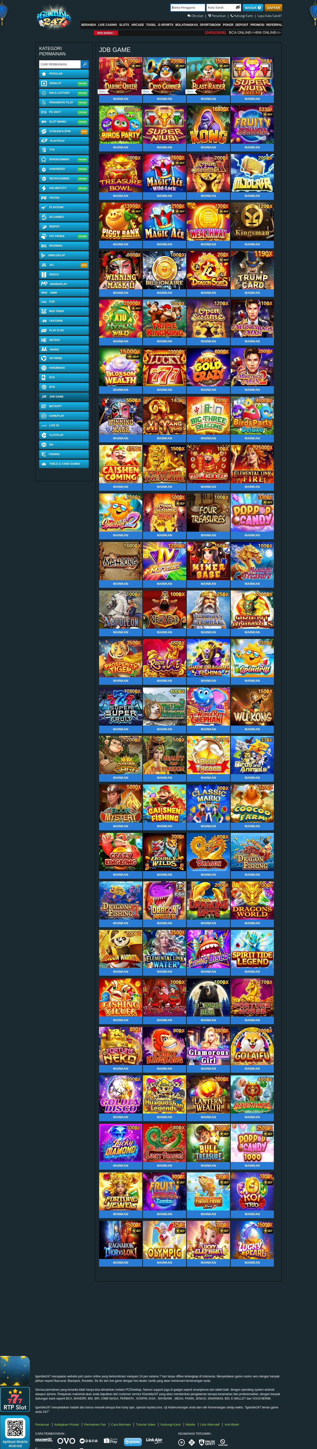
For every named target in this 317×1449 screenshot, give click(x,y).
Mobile (191, 1424)
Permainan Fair (95, 1424)
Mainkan (120, 99)
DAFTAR (273, 8)
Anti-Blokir (232, 1424)
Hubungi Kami (170, 1424)
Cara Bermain (121, 1424)
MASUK (253, 8)
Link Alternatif (210, 1424)
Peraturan (42, 1424)
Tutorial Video (146, 1424)
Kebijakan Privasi (67, 1424)
